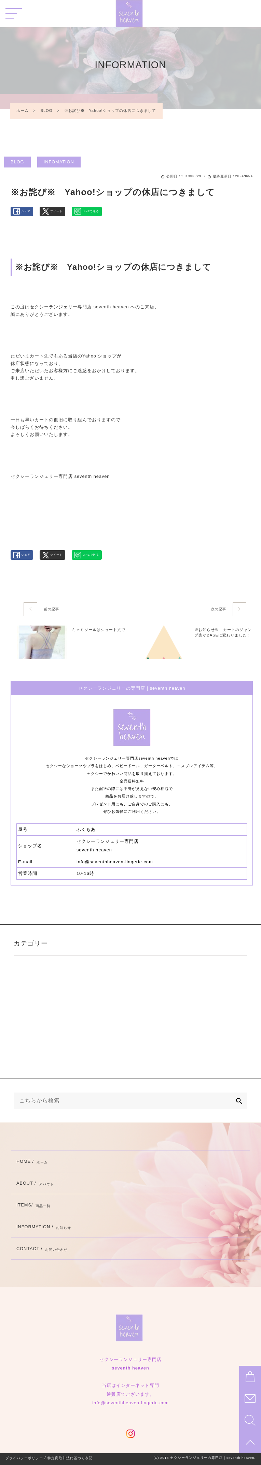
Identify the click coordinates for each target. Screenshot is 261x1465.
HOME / (32, 1161)
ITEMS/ (33, 1204)
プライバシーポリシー (24, 1458)
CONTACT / (42, 1248)
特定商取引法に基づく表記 (70, 1458)
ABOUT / (35, 1183)
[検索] (239, 1101)
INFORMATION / (43, 1226)
